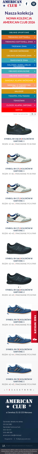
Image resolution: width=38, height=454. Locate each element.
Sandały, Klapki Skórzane (19, 80)
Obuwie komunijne (19, 71)
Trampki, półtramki (19, 96)
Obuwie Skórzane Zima (19, 56)
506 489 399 (7, 432)
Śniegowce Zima (19, 60)
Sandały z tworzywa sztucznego (19, 86)
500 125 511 (7, 430)
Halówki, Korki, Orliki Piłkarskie (19, 66)
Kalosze (19, 91)
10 (31, 390)
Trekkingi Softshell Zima (19, 42)
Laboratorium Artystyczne (24, 445)
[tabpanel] (19, 275)
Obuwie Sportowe (19, 32)
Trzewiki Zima (19, 46)
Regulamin (8, 439)
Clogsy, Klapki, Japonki (19, 105)
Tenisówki (19, 101)
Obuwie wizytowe (19, 76)
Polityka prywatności (23, 439)
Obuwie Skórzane (19, 51)
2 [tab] (21, 287)
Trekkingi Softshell (19, 37)
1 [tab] (19, 287)
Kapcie (19, 110)
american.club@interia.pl (12, 435)
